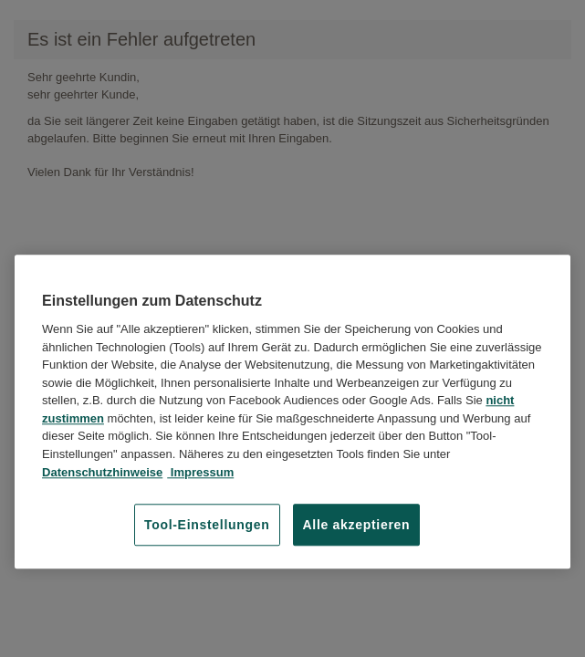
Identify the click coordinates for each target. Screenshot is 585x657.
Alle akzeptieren (357, 524)
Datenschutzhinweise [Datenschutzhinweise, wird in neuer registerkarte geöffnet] (102, 472)
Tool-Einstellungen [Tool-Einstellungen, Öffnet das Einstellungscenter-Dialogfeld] (207, 524)
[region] (292, 411)
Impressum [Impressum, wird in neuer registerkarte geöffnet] (200, 472)
